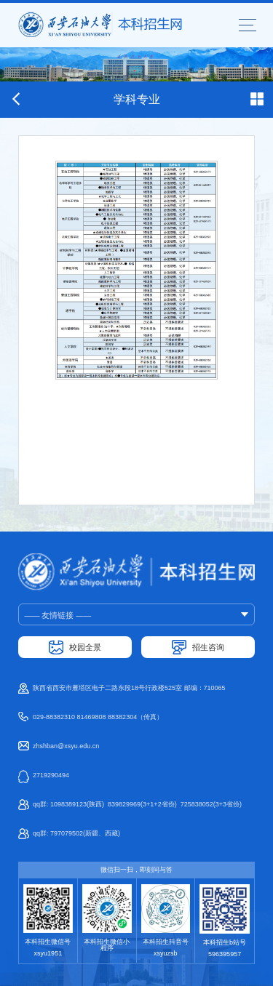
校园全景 (85, 647)
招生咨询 (208, 647)
